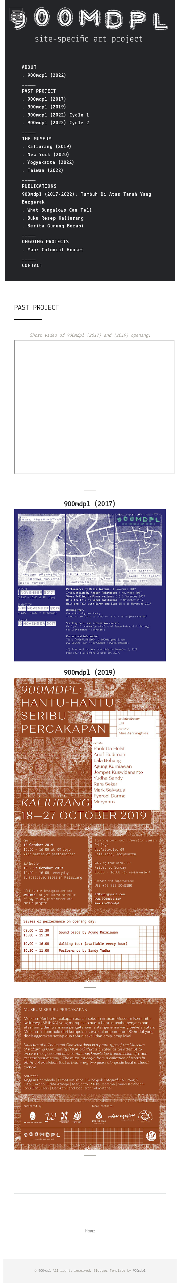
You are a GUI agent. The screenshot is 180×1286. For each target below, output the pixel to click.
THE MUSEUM (37, 139)
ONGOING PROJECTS (45, 241)
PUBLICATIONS (39, 186)
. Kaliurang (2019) (47, 146)
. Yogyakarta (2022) (48, 162)
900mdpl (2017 (88, 504)
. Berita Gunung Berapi (53, 226)
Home (90, 1231)
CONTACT (32, 265)
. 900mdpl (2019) (44, 107)
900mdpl (44, 1271)
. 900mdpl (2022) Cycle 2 (55, 123)
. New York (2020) (46, 154)
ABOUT (29, 67)
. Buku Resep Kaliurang (53, 218)
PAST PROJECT (39, 91)
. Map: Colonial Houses (53, 250)
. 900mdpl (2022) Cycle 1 (55, 115)
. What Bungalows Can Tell (57, 210)
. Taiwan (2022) (43, 170)
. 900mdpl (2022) (44, 75)
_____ (29, 83)
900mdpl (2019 (88, 673)
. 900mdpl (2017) (44, 99)
